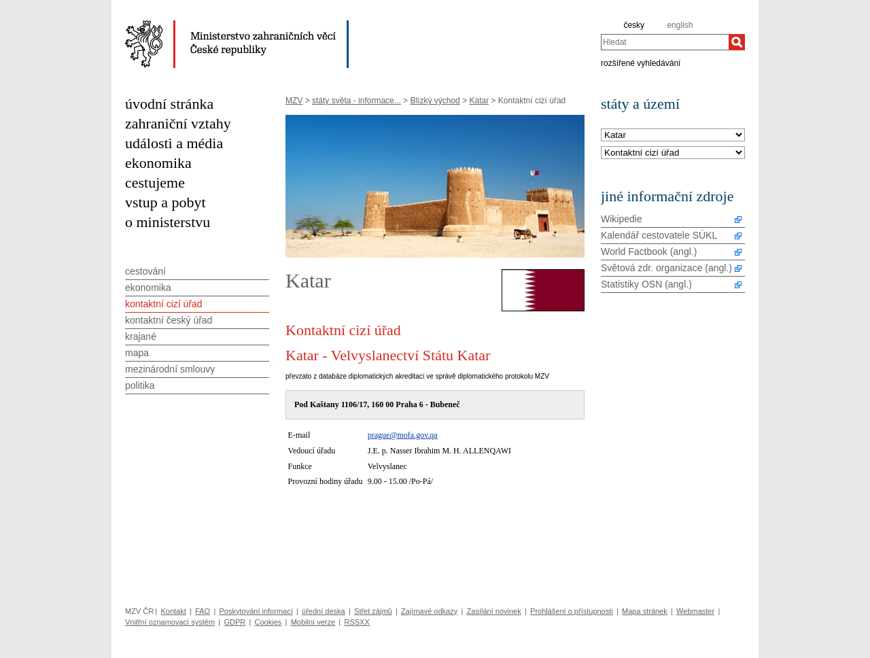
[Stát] (673, 135)
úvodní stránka (169, 103)
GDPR (234, 622)
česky (633, 25)
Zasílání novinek (494, 611)
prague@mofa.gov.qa (403, 435)
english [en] (680, 25)
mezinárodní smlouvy (170, 369)
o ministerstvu (167, 221)
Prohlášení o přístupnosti (571, 611)
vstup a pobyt (165, 202)
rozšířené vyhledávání (640, 62)
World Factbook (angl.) (649, 251)
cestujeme (155, 182)
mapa (137, 352)
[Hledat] (737, 42)
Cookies (268, 622)
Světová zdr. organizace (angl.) (666, 267)
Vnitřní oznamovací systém (170, 622)
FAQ (202, 611)
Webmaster (695, 611)
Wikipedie (621, 218)
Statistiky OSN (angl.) (646, 284)
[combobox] (665, 42)
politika (140, 385)
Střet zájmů (373, 611)
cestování (145, 271)
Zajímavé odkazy (429, 611)
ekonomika (158, 162)
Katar (479, 100)
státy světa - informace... (356, 100)
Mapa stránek (644, 611)
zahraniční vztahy (178, 123)
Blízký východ (434, 100)
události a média (174, 143)
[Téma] (673, 153)
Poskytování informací (256, 611)
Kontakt (173, 611)
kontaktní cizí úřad (164, 303)
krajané (140, 336)
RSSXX (356, 622)
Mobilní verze (313, 622)
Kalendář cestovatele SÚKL (659, 235)
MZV (293, 100)
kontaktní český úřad (168, 320)
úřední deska (323, 611)
